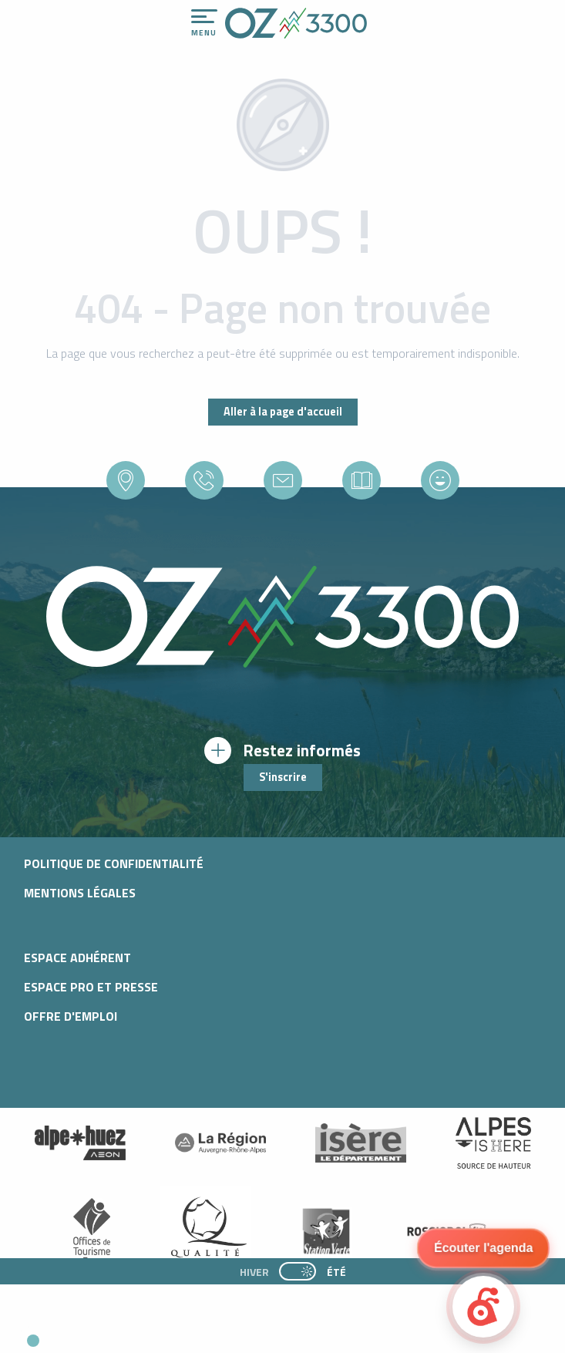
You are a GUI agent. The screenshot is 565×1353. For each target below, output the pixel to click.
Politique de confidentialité (113, 863)
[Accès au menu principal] (204, 23)
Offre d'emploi (70, 1016)
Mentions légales (80, 892)
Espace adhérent (77, 957)
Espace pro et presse (91, 987)
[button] (143, 1334)
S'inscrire (283, 777)
